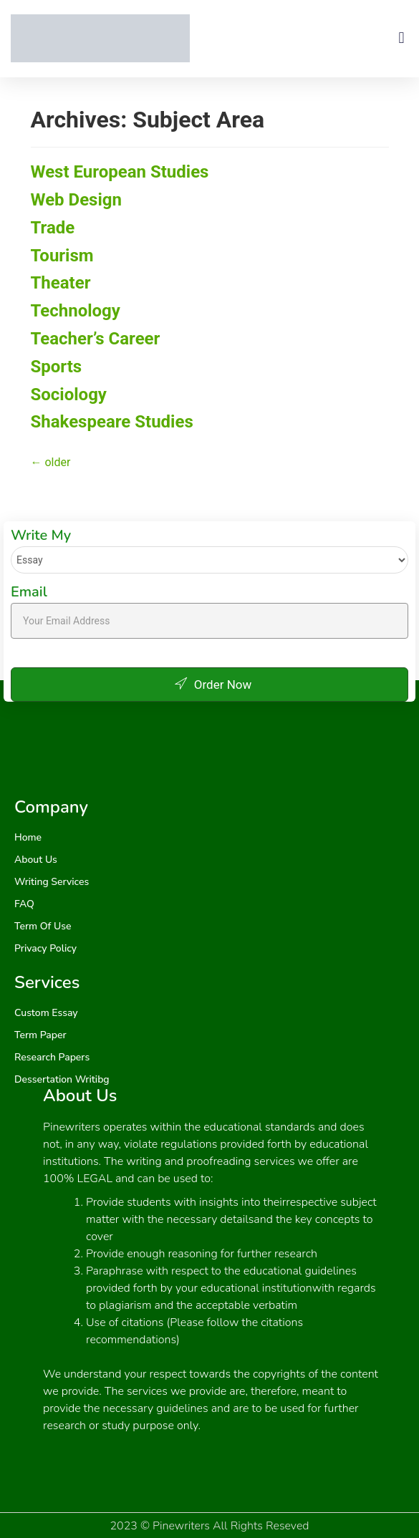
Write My (41, 535)
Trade (53, 228)
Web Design (76, 200)
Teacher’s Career (95, 339)
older (51, 462)
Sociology (69, 394)
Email (29, 592)
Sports (56, 367)
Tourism (62, 256)
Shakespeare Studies (112, 422)
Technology (75, 311)
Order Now (209, 684)
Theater (61, 283)
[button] (401, 38)
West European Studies (120, 172)
